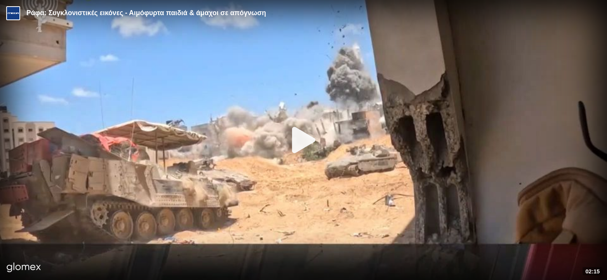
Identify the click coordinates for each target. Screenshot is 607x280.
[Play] (303, 140)
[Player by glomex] (24, 268)
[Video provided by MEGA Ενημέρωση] (13, 13)
